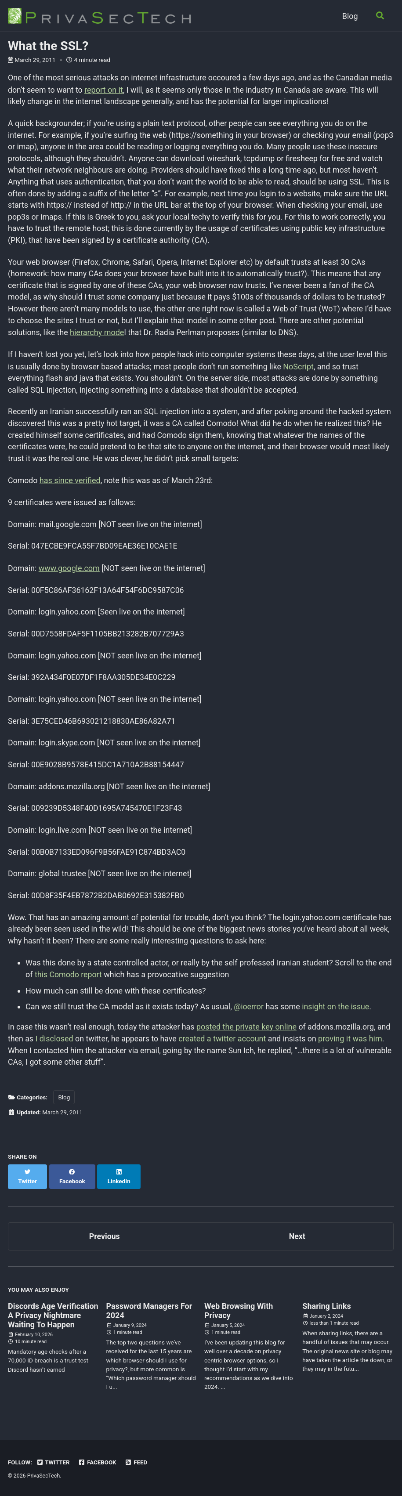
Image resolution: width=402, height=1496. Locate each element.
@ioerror (249, 1017)
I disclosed (69, 1048)
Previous (104, 1237)
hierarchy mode (98, 335)
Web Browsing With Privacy (238, 1312)
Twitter (53, 1462)
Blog (349, 16)
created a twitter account (239, 1048)
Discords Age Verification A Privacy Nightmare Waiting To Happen (53, 1317)
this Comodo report (70, 985)
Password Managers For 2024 (149, 1312)
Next (297, 1237)
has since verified (70, 485)
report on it (128, 89)
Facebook (98, 1462)
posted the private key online (249, 1036)
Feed (137, 1462)
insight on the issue (336, 1017)
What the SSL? (48, 46)
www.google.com (69, 573)
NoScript (302, 369)
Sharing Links (326, 1307)
